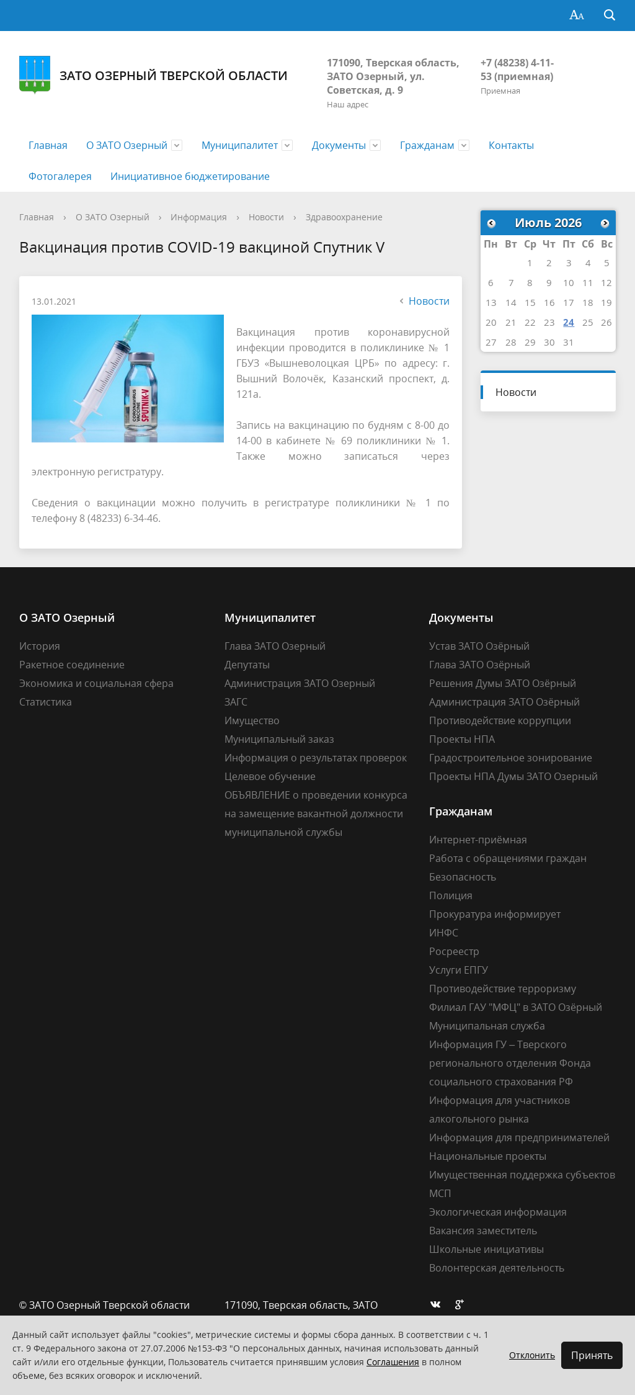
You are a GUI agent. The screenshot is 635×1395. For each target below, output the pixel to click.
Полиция (451, 895)
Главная (48, 145)
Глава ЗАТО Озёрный (479, 664)
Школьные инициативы (486, 1249)
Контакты (511, 145)
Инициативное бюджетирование (190, 176)
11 (587, 282)
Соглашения (392, 1362)
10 (568, 282)
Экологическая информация (498, 1212)
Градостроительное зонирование (510, 758)
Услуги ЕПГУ (458, 970)
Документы (339, 145)
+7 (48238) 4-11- (517, 63)
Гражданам (427, 145)
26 (606, 322)
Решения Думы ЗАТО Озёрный (502, 683)
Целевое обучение (270, 776)
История (39, 646)
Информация (199, 217)
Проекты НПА (462, 739)
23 (549, 322)
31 (568, 342)
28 (511, 342)
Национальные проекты (487, 1156)
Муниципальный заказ (279, 739)
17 (568, 302)
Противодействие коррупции (500, 720)
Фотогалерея (60, 176)
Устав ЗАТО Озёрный (479, 646)
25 (587, 322)
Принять (592, 1355)
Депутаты (247, 664)
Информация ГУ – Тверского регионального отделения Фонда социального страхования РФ (510, 1063)
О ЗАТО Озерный (126, 145)
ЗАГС (235, 702)
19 (606, 302)
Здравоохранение (344, 217)
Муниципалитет (240, 145)
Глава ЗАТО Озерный (275, 646)
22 (530, 322)
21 (511, 322)
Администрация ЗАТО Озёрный (504, 702)
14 (511, 302)
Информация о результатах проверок (315, 758)
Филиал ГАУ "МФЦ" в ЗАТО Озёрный (515, 1007)
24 (568, 322)
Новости (266, 217)
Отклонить (532, 1355)
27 (491, 342)
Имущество (252, 720)
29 (530, 342)
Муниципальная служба (487, 1026)
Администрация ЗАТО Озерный (299, 683)
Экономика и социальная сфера (96, 683)
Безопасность (462, 877)
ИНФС (443, 933)
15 (530, 302)
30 (549, 342)
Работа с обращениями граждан (508, 858)
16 (549, 302)
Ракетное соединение (72, 664)
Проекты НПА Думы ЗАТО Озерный (513, 776)
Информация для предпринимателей (519, 1137)
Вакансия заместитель (483, 1230)
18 (587, 302)
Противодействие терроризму (502, 988)
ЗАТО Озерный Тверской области (153, 75)
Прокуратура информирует (495, 914)
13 (491, 302)
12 (606, 282)
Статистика (45, 702)
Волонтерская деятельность (496, 1268)
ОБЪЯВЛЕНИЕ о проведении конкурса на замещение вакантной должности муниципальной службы (315, 813)
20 (491, 322)
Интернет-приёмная (478, 839)
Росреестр (454, 951)
